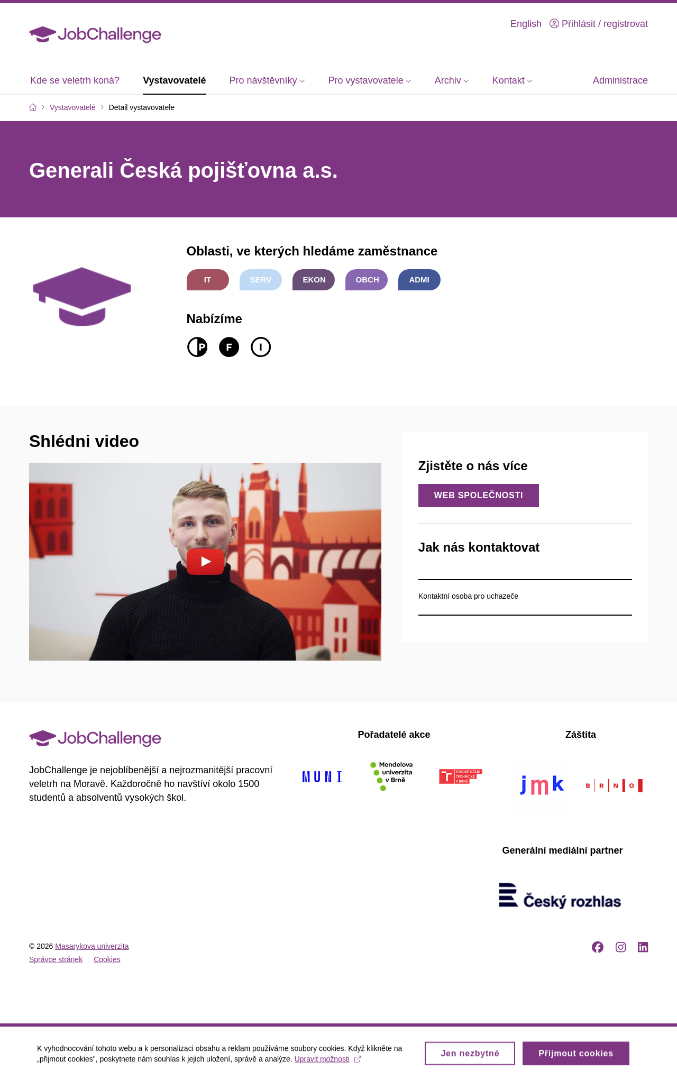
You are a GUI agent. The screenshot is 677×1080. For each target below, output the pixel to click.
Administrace (620, 80)
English (526, 24)
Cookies (107, 959)
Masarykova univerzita (92, 946)
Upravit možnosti (328, 1062)
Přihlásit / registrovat (599, 24)
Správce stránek (56, 959)
